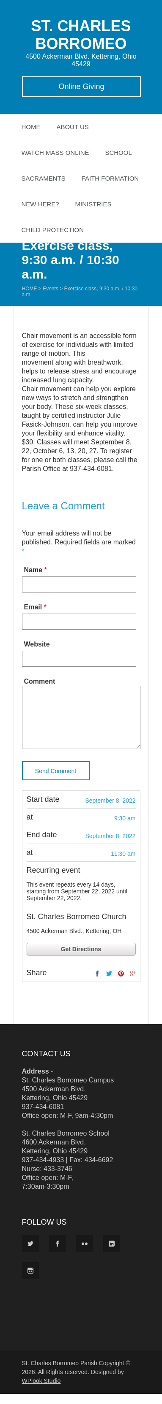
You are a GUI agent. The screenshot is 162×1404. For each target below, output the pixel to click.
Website (37, 644)
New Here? (40, 204)
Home (31, 126)
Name (33, 570)
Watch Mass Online (55, 152)
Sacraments (44, 178)
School (118, 152)
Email (33, 607)
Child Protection (53, 229)
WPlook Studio (41, 1391)
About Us (72, 126)
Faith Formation (110, 178)
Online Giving (81, 86)
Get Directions (81, 959)
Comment (39, 681)
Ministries (93, 204)
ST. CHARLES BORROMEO (81, 34)
